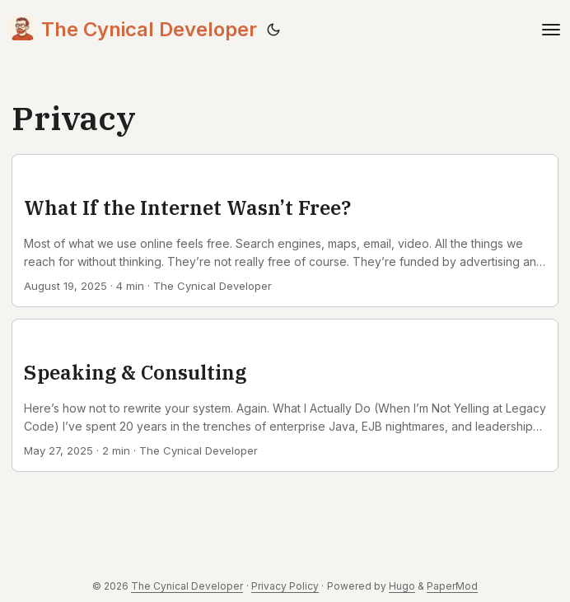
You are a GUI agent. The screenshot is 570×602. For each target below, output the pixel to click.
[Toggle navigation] (551, 29)
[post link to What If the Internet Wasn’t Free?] (285, 230)
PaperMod (452, 586)
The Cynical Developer (133, 28)
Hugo (402, 586)
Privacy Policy (285, 586)
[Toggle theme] (273, 29)
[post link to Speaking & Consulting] (285, 395)
